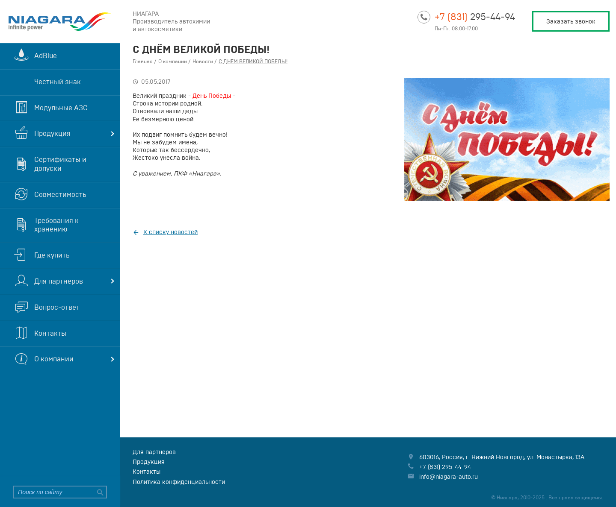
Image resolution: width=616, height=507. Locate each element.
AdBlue (45, 55)
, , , (501, 457)
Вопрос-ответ (57, 307)
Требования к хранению (56, 225)
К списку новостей (170, 232)
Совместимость (60, 194)
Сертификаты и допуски (60, 163)
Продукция (52, 133)
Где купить (52, 255)
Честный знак (57, 81)
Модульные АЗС (61, 107)
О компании (54, 359)
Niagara (60, 21)
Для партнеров (58, 281)
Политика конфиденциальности (179, 481)
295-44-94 (475, 16)
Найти (99, 492)
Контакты (50, 333)
